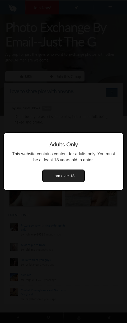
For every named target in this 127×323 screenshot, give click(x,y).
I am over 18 (64, 175)
